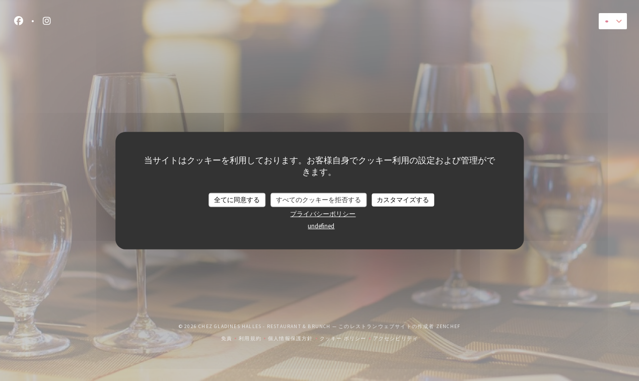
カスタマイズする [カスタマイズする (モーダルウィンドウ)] (403, 200)
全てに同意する (237, 200)
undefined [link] (321, 225)
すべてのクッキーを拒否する (318, 200)
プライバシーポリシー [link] (323, 213)
